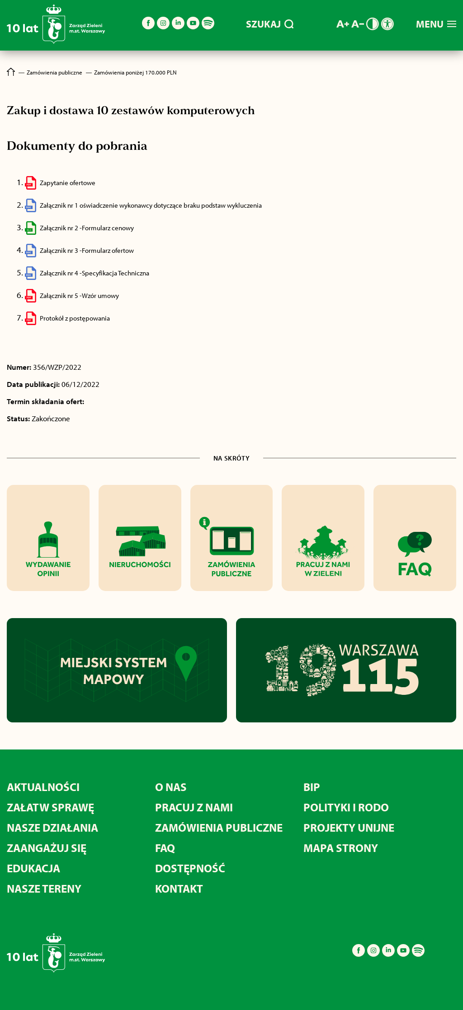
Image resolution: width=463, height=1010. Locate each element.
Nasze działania (52, 827)
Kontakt (179, 888)
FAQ (165, 848)
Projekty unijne (348, 827)
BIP (311, 787)
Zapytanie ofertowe (67, 182)
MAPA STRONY (340, 848)
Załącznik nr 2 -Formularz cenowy (87, 227)
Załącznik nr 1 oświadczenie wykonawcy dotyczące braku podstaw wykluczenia (151, 205)
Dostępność (190, 868)
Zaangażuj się (46, 848)
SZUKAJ (269, 24)
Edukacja (33, 868)
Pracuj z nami (194, 807)
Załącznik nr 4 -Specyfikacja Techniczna (94, 273)
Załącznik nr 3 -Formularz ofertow (87, 250)
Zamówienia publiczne (219, 827)
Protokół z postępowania (75, 318)
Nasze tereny (44, 888)
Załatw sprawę (50, 807)
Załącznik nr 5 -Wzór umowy (79, 295)
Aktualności (43, 787)
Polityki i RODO (346, 807)
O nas (171, 787)
